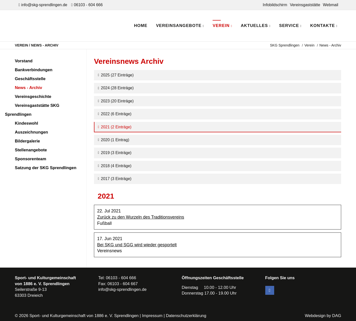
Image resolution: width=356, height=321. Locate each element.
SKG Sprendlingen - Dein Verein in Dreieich (58, 26)
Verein (309, 45)
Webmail (330, 5)
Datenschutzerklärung (186, 315)
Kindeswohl (26, 123)
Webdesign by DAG (323, 315)
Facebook (269, 290)
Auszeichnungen (31, 132)
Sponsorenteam (30, 159)
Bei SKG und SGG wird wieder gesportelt (137, 244)
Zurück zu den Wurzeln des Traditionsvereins (140, 217)
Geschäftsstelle (30, 78)
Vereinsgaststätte (305, 5)
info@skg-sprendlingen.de (44, 5)
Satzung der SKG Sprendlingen (45, 167)
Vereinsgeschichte (33, 96)
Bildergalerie (27, 141)
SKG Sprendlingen (284, 45)
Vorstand (23, 61)
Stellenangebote (31, 150)
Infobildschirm (275, 5)
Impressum (152, 315)
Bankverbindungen (33, 70)
